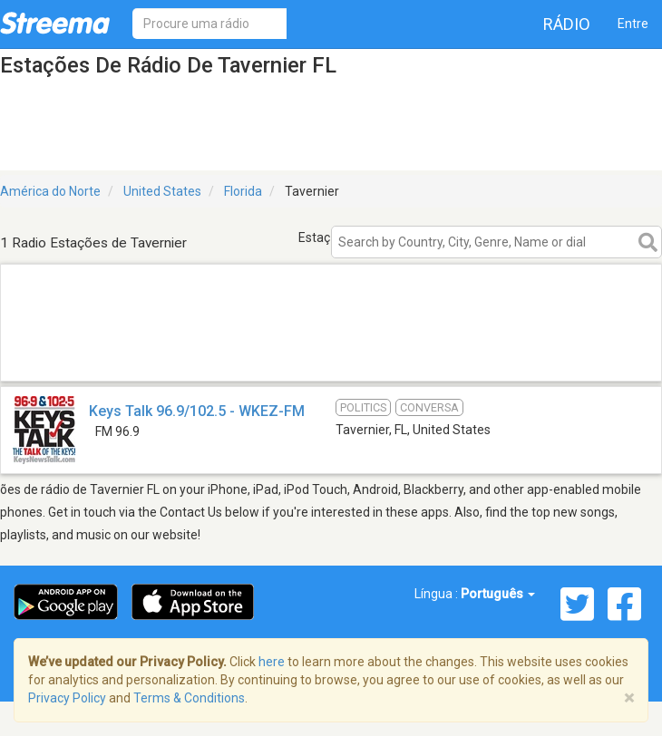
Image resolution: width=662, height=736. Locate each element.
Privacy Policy (67, 698)
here (271, 661)
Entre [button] (633, 23)
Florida (243, 191)
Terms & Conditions (189, 698)
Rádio (566, 24)
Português (498, 593)
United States (162, 191)
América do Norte (50, 191)
